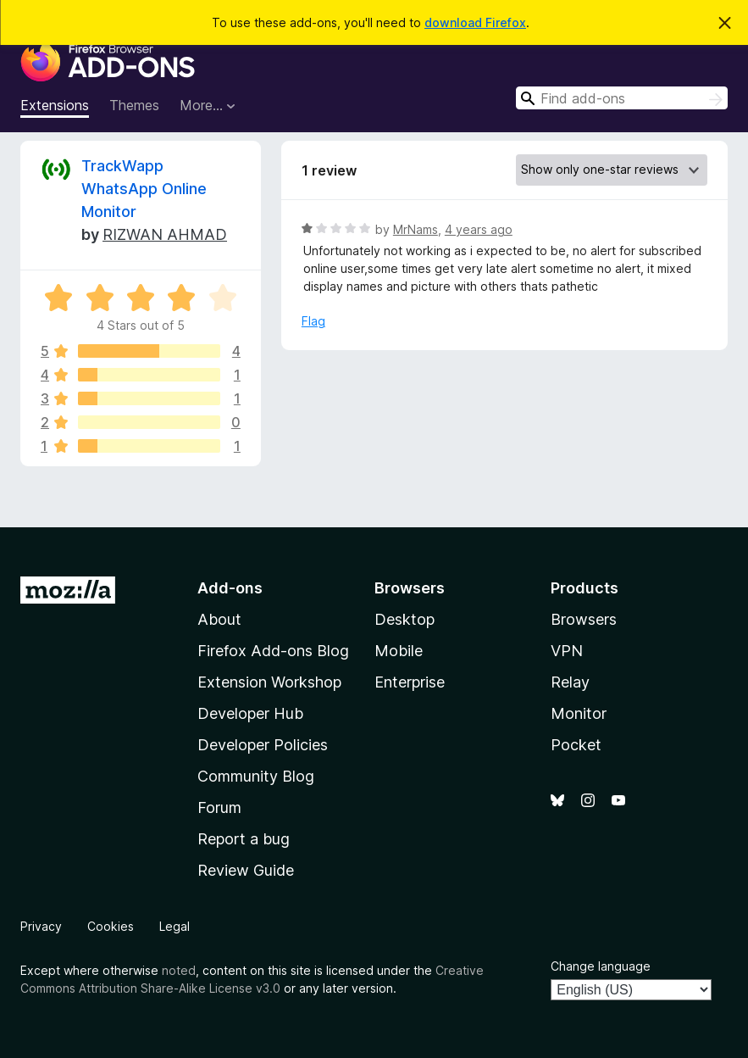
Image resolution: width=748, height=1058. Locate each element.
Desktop (404, 619)
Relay (570, 682)
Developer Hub (250, 713)
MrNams (415, 229)
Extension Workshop (269, 682)
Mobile (398, 651)
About (219, 619)
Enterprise (409, 682)
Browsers (584, 619)
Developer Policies (262, 745)
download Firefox (475, 22)
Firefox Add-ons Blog (273, 651)
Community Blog (255, 776)
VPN (567, 651)
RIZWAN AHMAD (165, 234)
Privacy (41, 926)
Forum (219, 807)
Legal (174, 926)
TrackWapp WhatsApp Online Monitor (144, 188)
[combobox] (622, 97)
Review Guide (245, 870)
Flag (313, 321)
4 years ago (479, 229)
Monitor (579, 713)
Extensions (54, 105)
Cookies (110, 926)
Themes (134, 105)
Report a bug (243, 839)
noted (179, 970)
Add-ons (230, 588)
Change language (601, 966)
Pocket (576, 745)
